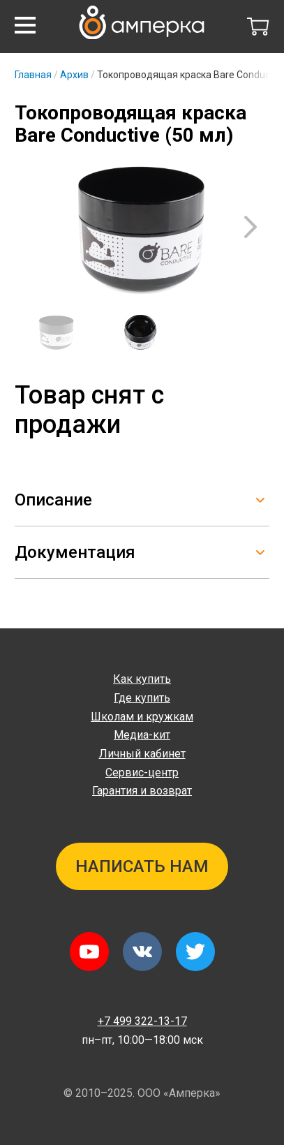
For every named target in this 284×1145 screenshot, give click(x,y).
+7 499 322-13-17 (142, 1021)
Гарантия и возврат (142, 790)
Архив (74, 74)
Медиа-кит (142, 734)
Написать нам (142, 866)
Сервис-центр (142, 772)
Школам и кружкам (142, 716)
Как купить (142, 679)
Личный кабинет (142, 753)
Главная (33, 74)
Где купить (142, 697)
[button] (25, 25)
